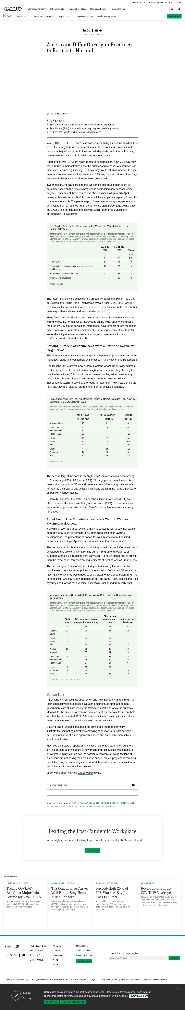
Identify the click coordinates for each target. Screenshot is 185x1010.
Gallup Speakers (83, 950)
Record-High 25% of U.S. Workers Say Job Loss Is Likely (112, 892)
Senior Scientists (37, 950)
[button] (37, 9)
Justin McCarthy (62, 114)
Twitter (11, 955)
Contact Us (84, 961)
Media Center (82, 946)
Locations (57, 955)
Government (53, 806)
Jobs (63, 806)
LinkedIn (6, 955)
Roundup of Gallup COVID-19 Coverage (156, 890)
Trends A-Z (35, 955)
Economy (114, 803)
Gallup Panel (85, 772)
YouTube (23, 955)
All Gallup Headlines (88, 803)
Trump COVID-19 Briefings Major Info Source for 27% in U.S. (24, 892)
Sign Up (174, 958)
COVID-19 (104, 803)
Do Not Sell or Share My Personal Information (119, 979)
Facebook (19, 955)
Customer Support (84, 955)
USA (74, 803)
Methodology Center (39, 946)
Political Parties (96, 806)
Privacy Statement (79, 979)
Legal (92, 979)
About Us (57, 946)
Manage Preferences (73, 1002)
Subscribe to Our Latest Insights (123, 953)
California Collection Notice (155, 979)
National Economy (76, 806)
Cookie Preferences (59, 979)
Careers (56, 950)
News (55, 960)
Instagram (15, 955)
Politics (110, 806)
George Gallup (36, 960)
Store (55, 964)
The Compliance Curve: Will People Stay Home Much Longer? (69, 892)
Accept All (51, 1002)
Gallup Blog (58, 883)
